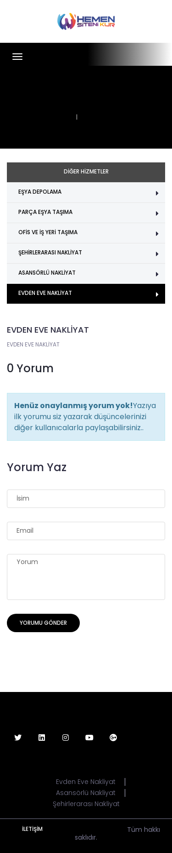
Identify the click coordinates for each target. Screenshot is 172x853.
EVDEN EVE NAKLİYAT (45, 293)
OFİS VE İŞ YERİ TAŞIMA (48, 232)
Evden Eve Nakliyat (86, 782)
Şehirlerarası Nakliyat (86, 804)
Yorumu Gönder (43, 623)
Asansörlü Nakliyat (86, 793)
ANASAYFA (55, 117)
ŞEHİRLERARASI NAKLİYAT (50, 252)
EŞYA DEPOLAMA (39, 192)
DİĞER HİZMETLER (86, 171)
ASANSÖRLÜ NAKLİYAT (47, 273)
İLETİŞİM (32, 829)
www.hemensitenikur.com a (80, 829)
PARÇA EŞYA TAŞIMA (45, 212)
